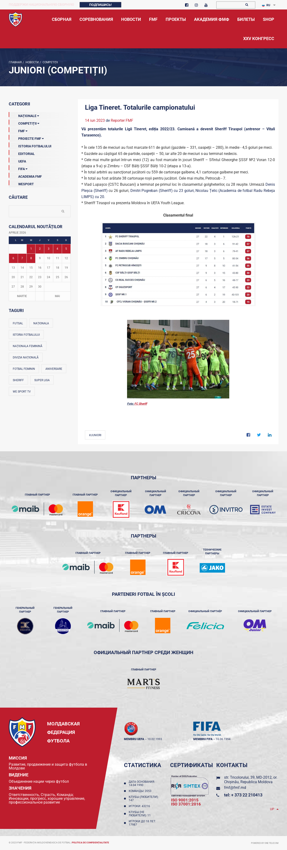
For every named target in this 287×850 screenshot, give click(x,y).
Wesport (21, 183)
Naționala (41, 323)
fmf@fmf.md (235, 787)
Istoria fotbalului (26, 334)
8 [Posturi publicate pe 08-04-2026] (31, 258)
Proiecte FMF (26, 137)
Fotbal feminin (24, 369)
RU (266, 5)
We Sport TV (22, 391)
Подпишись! (100, 5)
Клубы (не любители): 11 (140, 813)
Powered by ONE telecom (264, 843)
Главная (15, 62)
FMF (18, 130)
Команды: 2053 (141, 791)
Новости (32, 62)
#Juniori (95, 435)
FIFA (18, 168)
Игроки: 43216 (140, 806)
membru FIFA (202, 739)
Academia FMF (25, 175)
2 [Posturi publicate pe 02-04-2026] (40, 248)
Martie (22, 296)
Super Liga (42, 380)
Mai (57, 296)
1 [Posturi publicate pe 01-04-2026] (31, 248)
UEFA (17, 160)
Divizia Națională (26, 357)
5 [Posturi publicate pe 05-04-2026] (66, 248)
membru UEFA (134, 739)
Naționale (24, 115)
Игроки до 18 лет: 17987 (142, 823)
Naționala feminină (27, 346)
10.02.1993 (154, 739)
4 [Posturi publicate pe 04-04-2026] (57, 248)
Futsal (18, 323)
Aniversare (53, 369)
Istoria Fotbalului (30, 145)
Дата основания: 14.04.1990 (142, 783)
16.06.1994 (223, 739)
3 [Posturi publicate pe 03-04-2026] (48, 248)
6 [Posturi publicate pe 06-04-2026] (13, 258)
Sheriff (18, 380)
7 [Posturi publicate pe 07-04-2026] (22, 258)
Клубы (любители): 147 (144, 798)
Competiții (50, 62)
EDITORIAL (22, 153)
